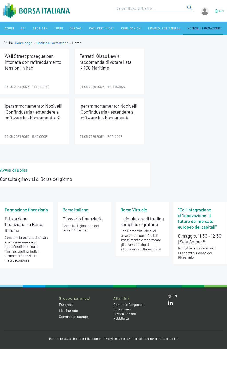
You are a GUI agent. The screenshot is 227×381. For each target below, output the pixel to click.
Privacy (107, 339)
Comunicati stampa (74, 317)
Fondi (50, 28)
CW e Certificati (90, 28)
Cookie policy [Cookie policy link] (122, 339)
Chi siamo (216, 28)
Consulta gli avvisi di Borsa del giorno (36, 179)
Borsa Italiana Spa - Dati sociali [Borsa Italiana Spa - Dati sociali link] (66, 339)
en (221, 11)
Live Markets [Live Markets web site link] (69, 311)
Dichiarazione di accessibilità (161, 339)
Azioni (7, 28)
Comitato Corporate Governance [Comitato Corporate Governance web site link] (129, 307)
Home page (23, 43)
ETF (19, 28)
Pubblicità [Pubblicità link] (121, 319)
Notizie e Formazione (187, 28)
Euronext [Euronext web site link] (66, 305)
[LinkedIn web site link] (170, 304)
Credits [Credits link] (136, 339)
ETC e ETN (34, 28)
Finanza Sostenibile (149, 28)
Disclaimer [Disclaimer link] (94, 339)
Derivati (66, 28)
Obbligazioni (118, 28)
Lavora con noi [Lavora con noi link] (125, 314)
